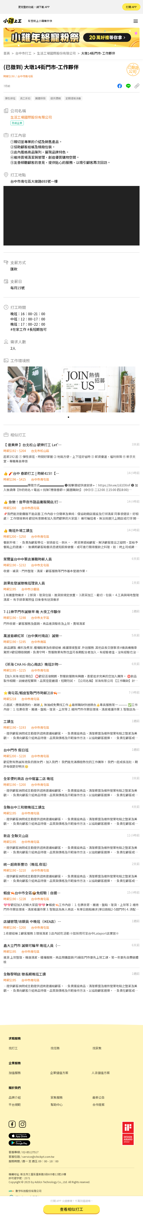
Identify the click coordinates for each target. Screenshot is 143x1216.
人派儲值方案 (101, 1073)
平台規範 (15, 1104)
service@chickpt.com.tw (38, 1157)
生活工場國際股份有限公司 (56, 53)
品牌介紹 (15, 1097)
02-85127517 (30, 1152)
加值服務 (15, 1073)
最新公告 (98, 1097)
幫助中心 (57, 1104)
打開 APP (131, 7)
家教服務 (57, 1097)
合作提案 (98, 1104)
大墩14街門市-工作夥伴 (98, 53)
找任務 (55, 1048)
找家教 (97, 1048)
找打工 (13, 1048)
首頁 (6, 53)
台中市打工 (23, 53)
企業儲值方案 (59, 1073)
